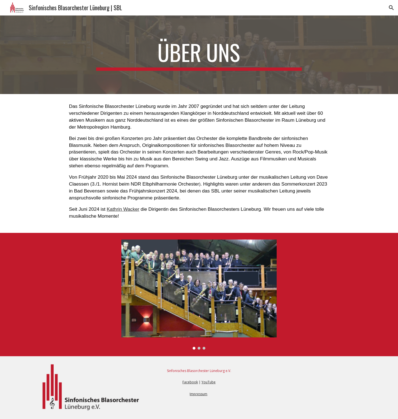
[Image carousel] (199, 295)
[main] (199, 55)
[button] (391, 7)
